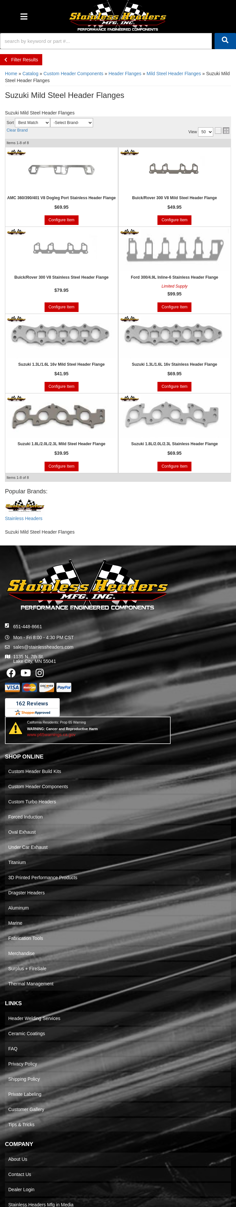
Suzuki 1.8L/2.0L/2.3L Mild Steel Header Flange (61, 444)
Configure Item (62, 220)
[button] (118, 41)
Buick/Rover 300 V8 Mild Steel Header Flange (174, 198)
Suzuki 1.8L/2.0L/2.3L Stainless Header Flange (174, 444)
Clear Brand (17, 130)
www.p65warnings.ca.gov (51, 734)
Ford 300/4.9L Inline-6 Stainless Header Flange (174, 277)
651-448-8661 (27, 626)
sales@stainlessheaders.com (43, 647)
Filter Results (21, 59)
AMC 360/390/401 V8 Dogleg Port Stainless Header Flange (61, 198)
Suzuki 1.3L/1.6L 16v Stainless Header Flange (174, 364)
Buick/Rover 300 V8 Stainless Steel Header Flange (62, 277)
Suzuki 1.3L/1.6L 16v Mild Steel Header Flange (61, 364)
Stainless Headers (24, 518)
